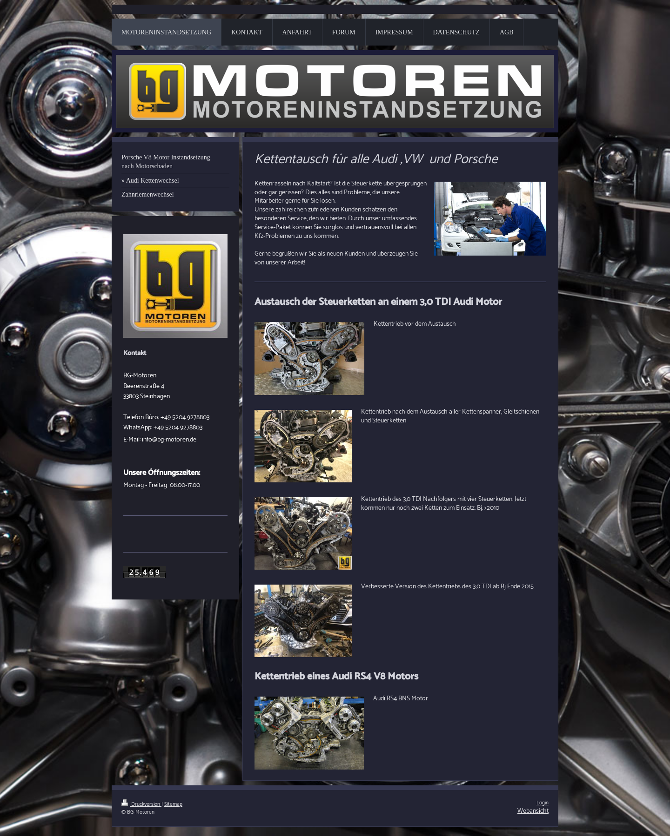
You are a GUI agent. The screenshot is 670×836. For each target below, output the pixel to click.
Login (542, 803)
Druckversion (141, 804)
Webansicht (533, 811)
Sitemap (173, 804)
